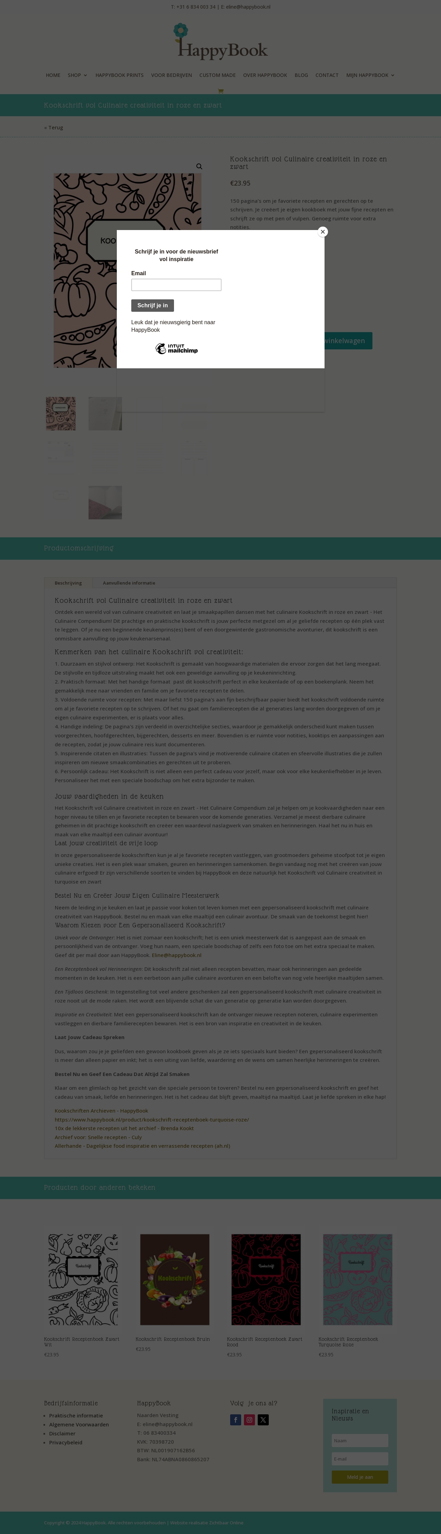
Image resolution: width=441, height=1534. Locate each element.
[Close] (323, 232)
